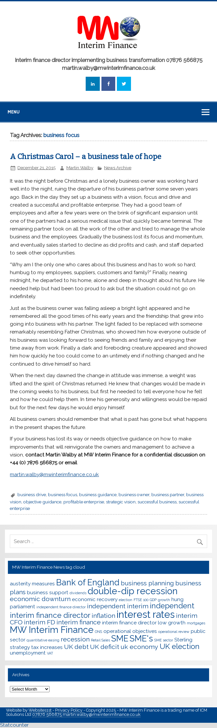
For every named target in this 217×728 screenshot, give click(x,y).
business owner (134, 494)
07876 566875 (47, 714)
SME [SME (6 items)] (119, 638)
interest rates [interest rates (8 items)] (146, 614)
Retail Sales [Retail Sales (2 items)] (100, 640)
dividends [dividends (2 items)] (78, 593)
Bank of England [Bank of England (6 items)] (87, 582)
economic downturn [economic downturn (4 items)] (40, 599)
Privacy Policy (69, 710)
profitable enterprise (83, 501)
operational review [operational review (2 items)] (173, 632)
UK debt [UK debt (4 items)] (76, 647)
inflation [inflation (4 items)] (103, 615)
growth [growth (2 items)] (164, 600)
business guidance (98, 494)
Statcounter (14, 725)
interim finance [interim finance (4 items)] (78, 622)
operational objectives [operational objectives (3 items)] (130, 631)
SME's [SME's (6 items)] (141, 638)
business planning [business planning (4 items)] (147, 583)
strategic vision (121, 501)
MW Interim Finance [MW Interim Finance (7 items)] (52, 629)
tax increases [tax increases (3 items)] (47, 647)
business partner (167, 494)
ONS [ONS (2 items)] (98, 632)
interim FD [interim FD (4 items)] (39, 622)
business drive (31, 494)
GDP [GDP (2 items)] (153, 600)
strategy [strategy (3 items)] (20, 647)
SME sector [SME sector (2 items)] (163, 640)
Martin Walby (79, 167)
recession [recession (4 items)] (75, 639)
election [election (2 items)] (125, 600)
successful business (157, 501)
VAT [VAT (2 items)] (50, 653)
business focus (62, 494)
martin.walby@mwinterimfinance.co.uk (101, 714)
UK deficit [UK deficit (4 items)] (104, 647)
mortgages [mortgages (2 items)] (196, 623)
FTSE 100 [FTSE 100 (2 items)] (141, 600)
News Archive (117, 167)
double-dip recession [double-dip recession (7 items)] (133, 591)
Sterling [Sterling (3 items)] (183, 640)
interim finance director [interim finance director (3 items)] (129, 622)
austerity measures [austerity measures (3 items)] (32, 583)
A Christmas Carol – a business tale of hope (85, 156)
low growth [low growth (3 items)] (171, 622)
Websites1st (41, 710)
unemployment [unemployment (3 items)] (28, 653)
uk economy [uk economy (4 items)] (139, 647)
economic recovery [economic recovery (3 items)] (95, 599)
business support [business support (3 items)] (47, 592)
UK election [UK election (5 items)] (180, 646)
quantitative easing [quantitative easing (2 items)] (43, 640)
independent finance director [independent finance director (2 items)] (61, 607)
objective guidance (42, 501)
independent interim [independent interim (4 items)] (117, 606)
